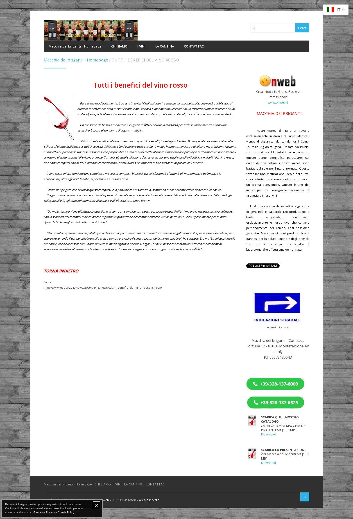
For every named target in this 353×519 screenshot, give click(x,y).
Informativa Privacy (43, 512)
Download (268, 434)
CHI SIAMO (119, 46)
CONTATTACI (194, 46)
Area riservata (149, 500)
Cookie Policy (66, 512)
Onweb (104, 500)
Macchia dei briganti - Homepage (75, 46)
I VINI (141, 46)
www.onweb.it (278, 102)
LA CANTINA (164, 46)
